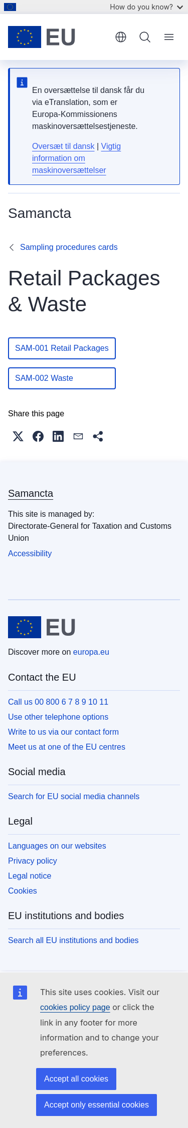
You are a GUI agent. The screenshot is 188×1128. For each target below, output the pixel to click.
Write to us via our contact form (63, 732)
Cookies (22, 891)
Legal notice (29, 876)
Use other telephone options (58, 717)
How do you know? (146, 6)
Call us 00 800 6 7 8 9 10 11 (58, 702)
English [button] (121, 37)
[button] (18, 436)
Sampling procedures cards (69, 247)
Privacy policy (32, 861)
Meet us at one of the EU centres (66, 747)
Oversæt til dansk (63, 146)
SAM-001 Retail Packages (62, 348)
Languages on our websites (57, 846)
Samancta (30, 493)
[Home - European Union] (58, 37)
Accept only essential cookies (96, 1105)
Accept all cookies (76, 1079)
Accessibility (30, 553)
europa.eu (91, 652)
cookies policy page (75, 1007)
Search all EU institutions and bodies (73, 940)
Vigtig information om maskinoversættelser (76, 158)
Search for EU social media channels (73, 796)
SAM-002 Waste (62, 378)
